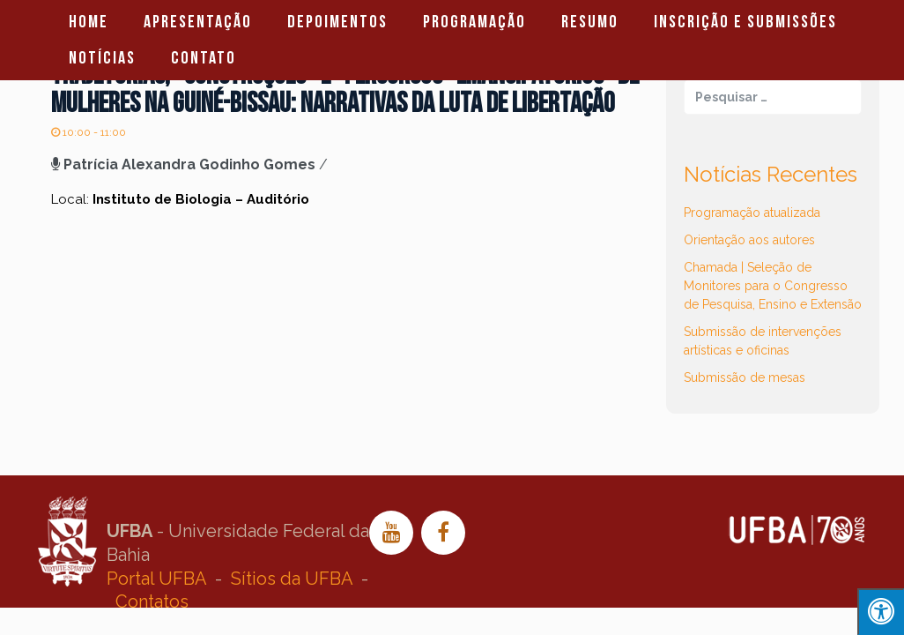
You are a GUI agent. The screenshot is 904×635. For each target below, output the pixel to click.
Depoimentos (337, 22)
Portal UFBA (156, 578)
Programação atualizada (752, 212)
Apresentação (198, 22)
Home (88, 22)
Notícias (102, 58)
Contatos (152, 601)
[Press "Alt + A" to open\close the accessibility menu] (880, 611)
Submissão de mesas (744, 377)
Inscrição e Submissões (745, 22)
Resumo (590, 22)
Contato (203, 58)
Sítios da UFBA (291, 578)
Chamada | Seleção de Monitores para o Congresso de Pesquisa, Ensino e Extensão (773, 285)
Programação (474, 22)
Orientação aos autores (749, 240)
